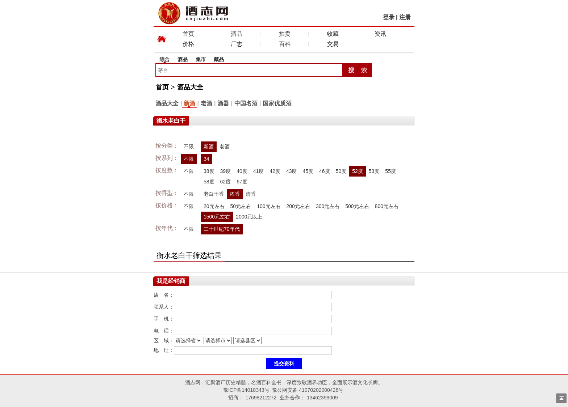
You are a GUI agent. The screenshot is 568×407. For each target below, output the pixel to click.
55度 (390, 171)
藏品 (219, 59)
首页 (188, 34)
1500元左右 (217, 217)
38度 (209, 171)
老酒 (206, 103)
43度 (291, 171)
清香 (251, 194)
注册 (405, 17)
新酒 (189, 103)
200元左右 (298, 206)
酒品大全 (190, 87)
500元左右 (357, 206)
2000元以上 (249, 217)
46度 (324, 171)
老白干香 (214, 194)
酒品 (236, 34)
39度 (225, 171)
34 (206, 159)
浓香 (235, 194)
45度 (307, 171)
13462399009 (322, 397)
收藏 (333, 34)
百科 (285, 44)
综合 (164, 59)
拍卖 (285, 34)
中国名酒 (246, 103)
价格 (188, 44)
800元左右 (386, 206)
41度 (258, 171)
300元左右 (327, 206)
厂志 (236, 44)
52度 (357, 171)
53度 (374, 171)
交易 (333, 44)
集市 (201, 59)
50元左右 (240, 206)
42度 (275, 171)
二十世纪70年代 (222, 229)
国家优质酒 (277, 103)
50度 (341, 171)
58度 (209, 182)
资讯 (380, 34)
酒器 (223, 103)
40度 (242, 171)
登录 (388, 17)
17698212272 (260, 397)
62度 (225, 182)
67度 (242, 182)
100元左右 (268, 206)
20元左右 (214, 206)
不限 (189, 146)
